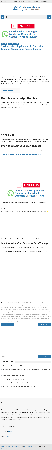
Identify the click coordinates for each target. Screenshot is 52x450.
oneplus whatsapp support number (9, 321)
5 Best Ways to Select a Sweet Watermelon (13, 379)
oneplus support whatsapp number (18, 312)
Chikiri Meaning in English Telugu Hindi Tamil (13, 375)
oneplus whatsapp (31, 312)
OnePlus (4, 43)
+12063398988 (9, 303)
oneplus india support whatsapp (17, 307)
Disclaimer (3, 446)
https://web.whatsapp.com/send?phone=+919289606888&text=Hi (21, 154)
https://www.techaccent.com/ (31, 446)
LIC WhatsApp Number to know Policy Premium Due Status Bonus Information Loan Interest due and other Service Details (26, 370)
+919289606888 (17, 303)
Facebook (11, 431)
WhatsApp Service (13, 43)
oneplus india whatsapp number (32, 307)
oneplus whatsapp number (14, 318)
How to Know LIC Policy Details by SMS (12, 366)
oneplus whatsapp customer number (9, 316)
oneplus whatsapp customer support (27, 316)
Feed (8, 436)
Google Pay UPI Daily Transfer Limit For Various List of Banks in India (19, 386)
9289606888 (31, 303)
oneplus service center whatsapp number (18, 309)
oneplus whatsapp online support (28, 318)
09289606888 (25, 303)
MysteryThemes (5, 448)
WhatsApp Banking (19, 1)
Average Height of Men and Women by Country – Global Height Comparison (21, 383)
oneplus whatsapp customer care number (38, 314)
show (16, 90)
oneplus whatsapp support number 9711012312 (29, 321)
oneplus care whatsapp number (19, 305)
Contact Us (16, 446)
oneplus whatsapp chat (41, 312)
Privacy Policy (10, 446)
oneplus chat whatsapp (32, 305)
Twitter (10, 434)
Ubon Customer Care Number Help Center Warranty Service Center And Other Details (8, 325)
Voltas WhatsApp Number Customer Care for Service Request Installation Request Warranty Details (45, 325)
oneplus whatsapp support (43, 318)
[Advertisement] (26, 64)
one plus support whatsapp (41, 303)
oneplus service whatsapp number (36, 309)
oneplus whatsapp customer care (20, 314)
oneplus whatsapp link (41, 316)
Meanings (28, 1)
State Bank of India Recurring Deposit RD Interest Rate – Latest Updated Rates (22, 390)
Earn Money (36, 1)
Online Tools (44, 1)
